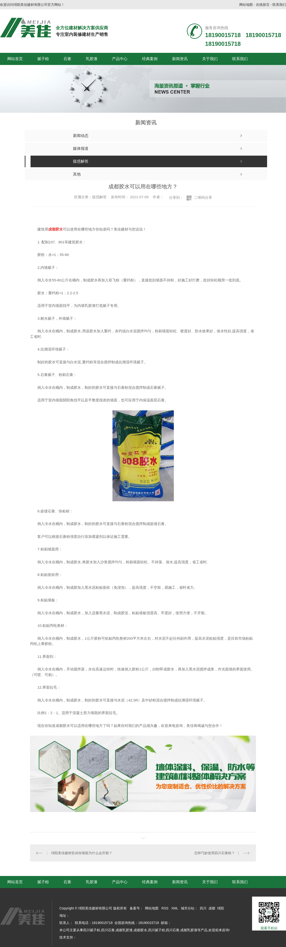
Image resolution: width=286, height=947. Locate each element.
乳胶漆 (91, 59)
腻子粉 (43, 59)
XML (174, 908)
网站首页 (15, 59)
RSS (164, 908)
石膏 (67, 59)
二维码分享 (203, 197)
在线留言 (263, 5)
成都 (211, 908)
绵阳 (220, 908)
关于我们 (210, 59)
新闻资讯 (180, 59)
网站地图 (246, 5)
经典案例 (150, 59)
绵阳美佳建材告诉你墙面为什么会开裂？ (81, 853)
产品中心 (119, 59)
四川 (203, 908)
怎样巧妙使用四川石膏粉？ (214, 853)
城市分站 (187, 908)
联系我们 (279, 5)
